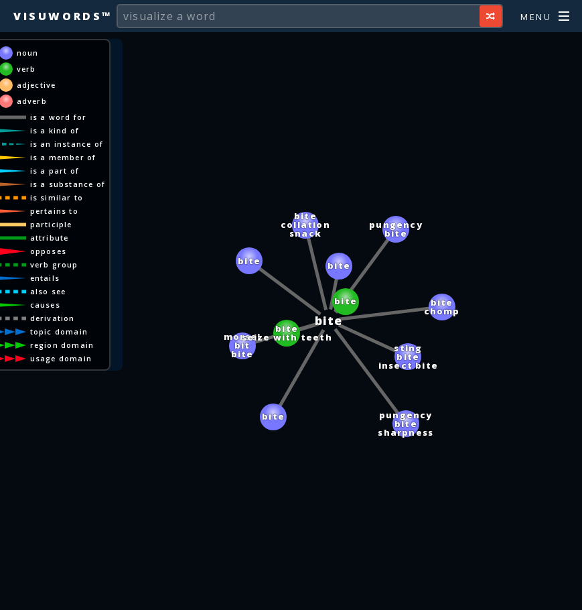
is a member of (95, 157)
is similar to (88, 197)
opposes (80, 251)
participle (83, 224)
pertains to (86, 211)
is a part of (86, 171)
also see (80, 291)
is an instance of (98, 144)
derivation (84, 318)
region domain (94, 345)
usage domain (92, 358)
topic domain (90, 331)
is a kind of (86, 130)
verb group (86, 264)
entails (76, 278)
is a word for (90, 117)
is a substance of (99, 184)
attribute (81, 238)
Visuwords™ (63, 16)
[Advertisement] (291, 593)
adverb (63, 101)
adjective (68, 85)
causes (77, 305)
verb (58, 69)
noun (59, 53)
